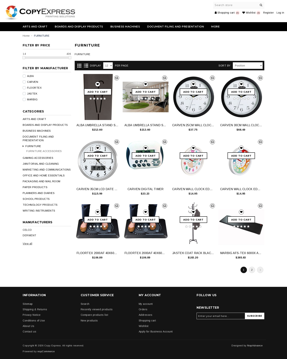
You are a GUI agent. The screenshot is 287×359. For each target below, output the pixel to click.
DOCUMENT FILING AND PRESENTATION (175, 26)
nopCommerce (46, 351)
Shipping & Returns (35, 309)
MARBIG (32, 99)
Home (26, 35)
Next (260, 270)
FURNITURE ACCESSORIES (44, 151)
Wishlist (144, 326)
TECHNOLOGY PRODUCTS (40, 204)
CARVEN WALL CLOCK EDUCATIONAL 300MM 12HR (193, 189)
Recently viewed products (97, 309)
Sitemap (28, 303)
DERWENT (29, 235)
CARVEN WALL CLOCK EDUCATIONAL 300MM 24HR (241, 189)
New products (89, 320)
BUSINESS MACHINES (125, 26)
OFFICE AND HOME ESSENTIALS (44, 175)
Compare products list (94, 314)
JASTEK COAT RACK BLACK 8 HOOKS (193, 253)
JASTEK (32, 93)
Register (268, 12)
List (86, 66)
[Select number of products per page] (108, 65)
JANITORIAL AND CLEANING (41, 163)
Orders (143, 309)
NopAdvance (254, 345)
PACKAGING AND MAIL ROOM (41, 181)
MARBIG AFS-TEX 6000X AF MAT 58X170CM (241, 253)
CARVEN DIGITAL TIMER (146, 189)
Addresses (145, 314)
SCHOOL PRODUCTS (36, 198)
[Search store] (238, 5)
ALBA (30, 76)
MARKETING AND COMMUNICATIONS (47, 169)
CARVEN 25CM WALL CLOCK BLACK (193, 125)
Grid (79, 66)
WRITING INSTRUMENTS (39, 210)
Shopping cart (147, 320)
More (215, 26)
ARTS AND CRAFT (35, 26)
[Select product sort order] (248, 65)
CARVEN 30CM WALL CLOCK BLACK (241, 125)
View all (27, 243)
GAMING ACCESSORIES (38, 157)
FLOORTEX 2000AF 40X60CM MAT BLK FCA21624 (98, 253)
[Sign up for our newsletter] (221, 316)
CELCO (27, 229)
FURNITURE (33, 146)
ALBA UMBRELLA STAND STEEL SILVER (145, 125)
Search (261, 5)
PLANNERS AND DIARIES (39, 193)
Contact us (29, 331)
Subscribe (254, 315)
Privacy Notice (31, 314)
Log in (280, 12)
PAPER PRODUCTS (35, 187)
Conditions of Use (34, 320)
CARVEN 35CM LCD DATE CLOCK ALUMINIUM (98, 189)
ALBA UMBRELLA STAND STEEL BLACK (98, 125)
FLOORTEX (34, 87)
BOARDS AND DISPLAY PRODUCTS (79, 26)
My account (146, 303)
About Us (28, 326)
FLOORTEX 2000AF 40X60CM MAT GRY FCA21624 (145, 253)
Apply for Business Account (156, 331)
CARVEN (32, 81)
